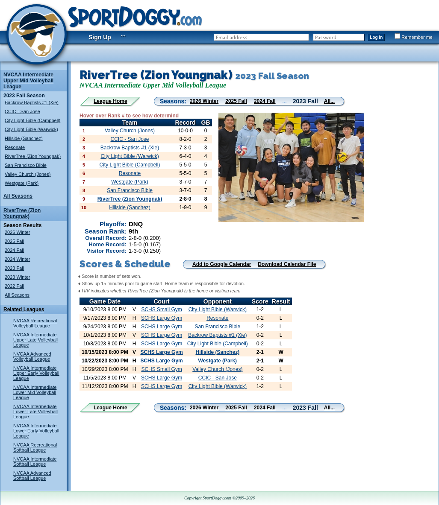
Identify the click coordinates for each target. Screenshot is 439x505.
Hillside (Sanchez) (24, 138)
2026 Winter (17, 232)
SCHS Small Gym (161, 309)
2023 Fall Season (24, 96)
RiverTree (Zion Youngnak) (33, 156)
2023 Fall (14, 268)
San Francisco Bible (26, 165)
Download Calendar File (287, 264)
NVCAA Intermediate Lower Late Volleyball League (35, 411)
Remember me (414, 37)
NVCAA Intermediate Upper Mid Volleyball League (28, 81)
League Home (110, 101)
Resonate (15, 147)
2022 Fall (14, 286)
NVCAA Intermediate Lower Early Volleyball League (36, 430)
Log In (376, 37)
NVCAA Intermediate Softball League (35, 461)
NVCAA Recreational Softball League (35, 447)
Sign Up (99, 37)
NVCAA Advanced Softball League (32, 475)
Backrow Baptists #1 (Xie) (32, 102)
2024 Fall (14, 250)
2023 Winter (17, 277)
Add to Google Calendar (221, 264)
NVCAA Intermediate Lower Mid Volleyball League (35, 392)
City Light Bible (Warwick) (31, 129)
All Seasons (17, 196)
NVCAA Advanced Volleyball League (32, 356)
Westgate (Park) (21, 183)
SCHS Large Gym (161, 318)
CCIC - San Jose (22, 111)
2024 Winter (17, 259)
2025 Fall (14, 241)
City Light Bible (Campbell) (32, 120)
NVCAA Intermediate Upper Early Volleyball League (36, 373)
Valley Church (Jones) (27, 174)
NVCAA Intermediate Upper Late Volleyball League (35, 339)
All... (329, 101)
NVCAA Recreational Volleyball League (35, 323)
